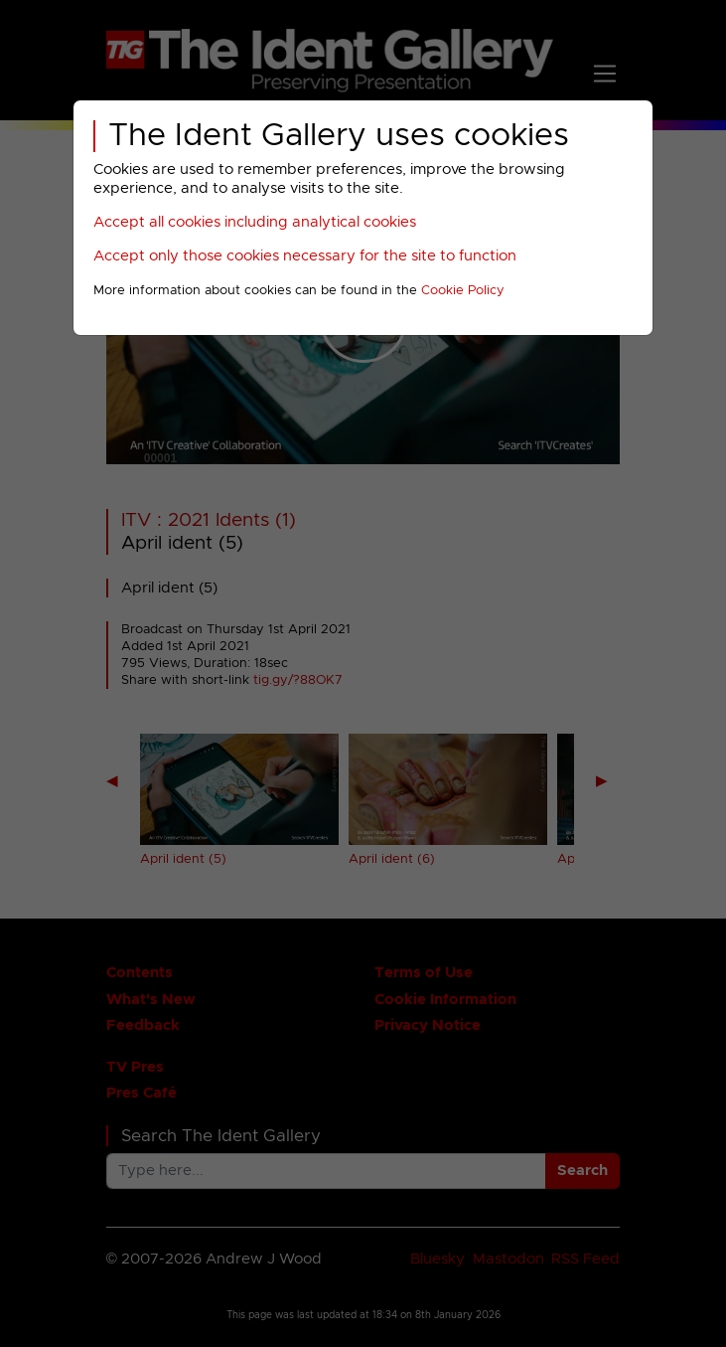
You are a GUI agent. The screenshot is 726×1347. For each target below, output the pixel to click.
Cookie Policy (463, 290)
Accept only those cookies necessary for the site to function (304, 256)
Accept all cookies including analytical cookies (254, 222)
